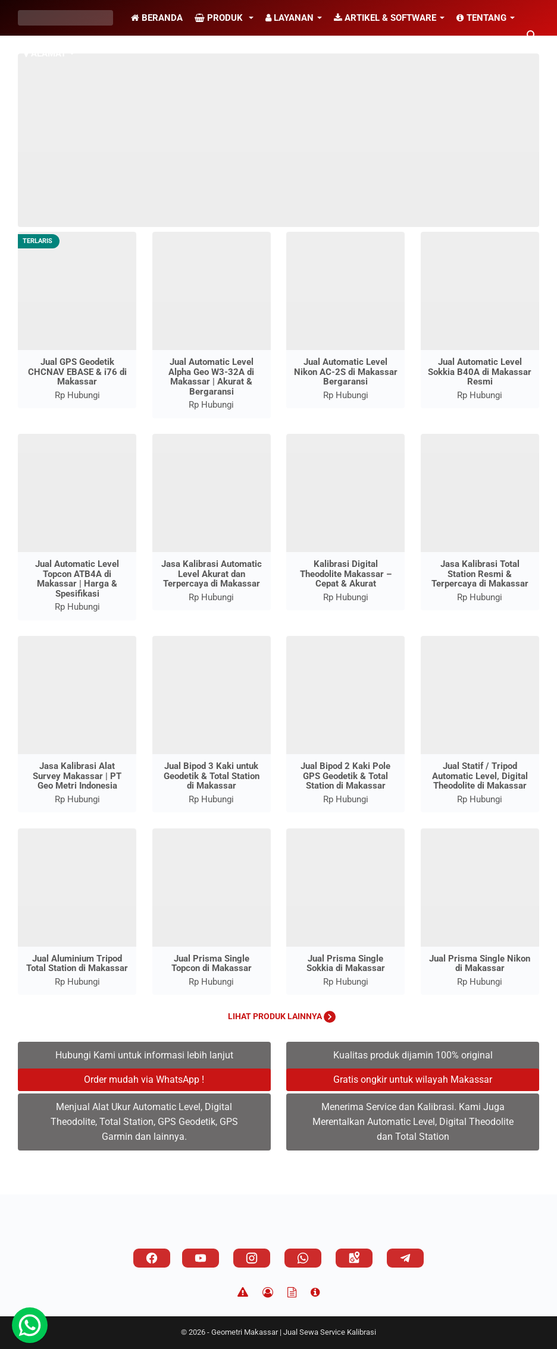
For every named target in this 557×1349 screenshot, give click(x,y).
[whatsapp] (302, 1258)
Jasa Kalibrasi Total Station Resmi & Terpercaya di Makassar (479, 574)
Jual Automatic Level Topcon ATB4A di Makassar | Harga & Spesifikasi (77, 579)
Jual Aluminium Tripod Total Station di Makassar (77, 963)
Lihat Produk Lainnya (282, 1016)
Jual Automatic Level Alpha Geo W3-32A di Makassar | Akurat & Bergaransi (211, 377)
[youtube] (200, 1258)
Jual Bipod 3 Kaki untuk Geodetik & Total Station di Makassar (211, 776)
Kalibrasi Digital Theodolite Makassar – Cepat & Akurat (346, 574)
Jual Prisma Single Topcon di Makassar (211, 963)
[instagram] (251, 1258)
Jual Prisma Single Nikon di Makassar (479, 963)
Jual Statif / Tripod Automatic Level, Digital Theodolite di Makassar (480, 776)
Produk (220, 17)
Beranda (157, 17)
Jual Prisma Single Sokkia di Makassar (345, 963)
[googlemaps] (354, 1258)
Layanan (289, 17)
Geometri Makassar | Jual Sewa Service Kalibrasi (293, 1332)
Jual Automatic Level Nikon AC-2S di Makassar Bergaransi (346, 372)
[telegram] (405, 1258)
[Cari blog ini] (532, 36)
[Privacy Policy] (267, 1292)
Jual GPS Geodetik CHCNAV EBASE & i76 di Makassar (77, 372)
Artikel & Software (385, 17)
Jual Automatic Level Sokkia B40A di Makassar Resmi (479, 372)
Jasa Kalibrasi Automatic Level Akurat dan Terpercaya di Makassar (211, 574)
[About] (315, 1292)
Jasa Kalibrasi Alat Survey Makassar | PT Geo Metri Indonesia (77, 776)
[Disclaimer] (242, 1292)
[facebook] (151, 1258)
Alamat (45, 53)
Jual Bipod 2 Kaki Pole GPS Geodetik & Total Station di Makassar (345, 776)
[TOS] (291, 1292)
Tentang (481, 17)
